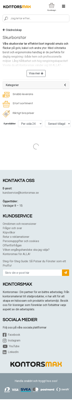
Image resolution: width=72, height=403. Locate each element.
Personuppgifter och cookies (21, 241)
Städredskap (12, 30)
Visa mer (36, 73)
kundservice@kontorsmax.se (21, 192)
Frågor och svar (12, 228)
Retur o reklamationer (16, 236)
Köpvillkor (9, 232)
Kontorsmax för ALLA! (16, 254)
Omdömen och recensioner (19, 224)
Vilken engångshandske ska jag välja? (26, 249)
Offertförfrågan (12, 245)
